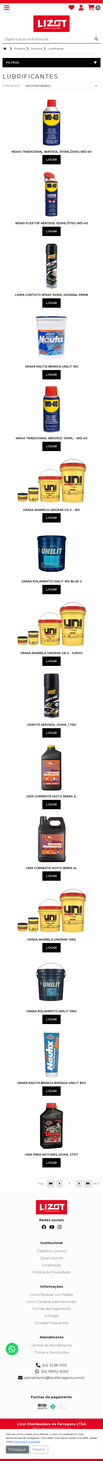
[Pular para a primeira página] (50, 1184)
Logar (51, 159)
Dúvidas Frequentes (52, 1323)
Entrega (51, 1316)
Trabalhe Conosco (51, 1251)
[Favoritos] (71, 8)
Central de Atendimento (51, 1345)
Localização (51, 1265)
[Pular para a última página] (87, 1184)
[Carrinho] (94, 8)
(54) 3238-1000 (51, 1365)
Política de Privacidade (51, 1272)
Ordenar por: (11, 85)
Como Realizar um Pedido (51, 1295)
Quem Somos (51, 1258)
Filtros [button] (51, 62)
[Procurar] (96, 39)
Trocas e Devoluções (51, 1352)
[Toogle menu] (6, 7)
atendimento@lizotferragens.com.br (51, 1377)
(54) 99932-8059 (51, 1371)
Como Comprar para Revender (51, 1302)
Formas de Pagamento (52, 1309)
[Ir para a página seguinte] (78, 1184)
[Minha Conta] (81, 8)
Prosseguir (17, 1449)
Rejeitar (39, 1449)
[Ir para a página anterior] (59, 1184)
